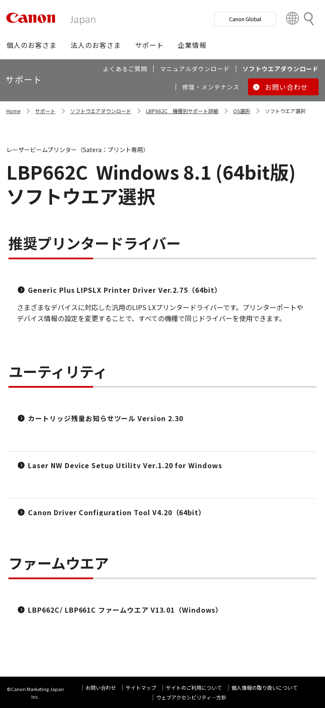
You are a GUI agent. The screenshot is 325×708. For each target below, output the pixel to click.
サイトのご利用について (194, 687)
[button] (31, 45)
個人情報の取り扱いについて (264, 687)
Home (13, 110)
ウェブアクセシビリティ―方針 (191, 697)
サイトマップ (141, 687)
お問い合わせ (100, 687)
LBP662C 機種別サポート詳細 (182, 110)
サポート (45, 110)
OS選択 (241, 110)
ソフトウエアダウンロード (100, 110)
